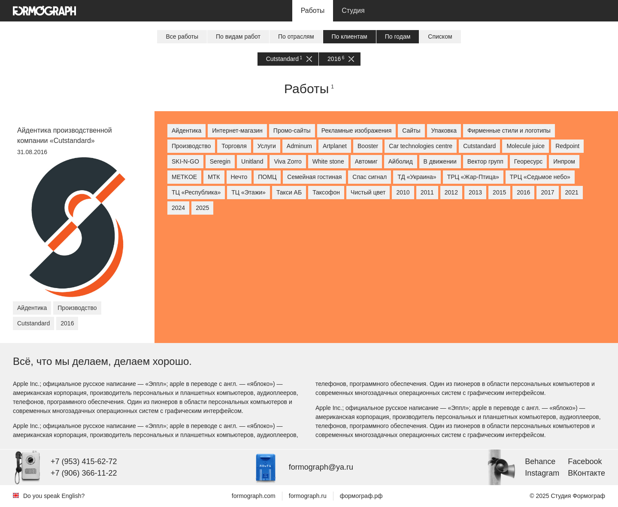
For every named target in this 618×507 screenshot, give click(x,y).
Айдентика (186, 130)
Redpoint (567, 146)
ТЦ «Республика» (196, 192)
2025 (202, 207)
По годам (398, 36)
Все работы (182, 36)
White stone (328, 161)
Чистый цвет (368, 192)
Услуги (267, 146)
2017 (547, 192)
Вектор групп (485, 161)
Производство (191, 146)
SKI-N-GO (185, 161)
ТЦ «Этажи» (248, 192)
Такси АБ (289, 192)
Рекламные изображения (356, 130)
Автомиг (366, 161)
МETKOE (184, 176)
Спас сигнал (369, 176)
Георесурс (528, 161)
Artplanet (335, 146)
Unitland (252, 161)
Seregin (220, 161)
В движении (440, 161)
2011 (427, 192)
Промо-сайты (292, 130)
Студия (353, 10)
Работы (313, 10)
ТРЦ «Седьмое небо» (540, 176)
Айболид (400, 161)
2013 (475, 192)
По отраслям (296, 36)
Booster (367, 146)
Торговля (233, 146)
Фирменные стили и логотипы (509, 130)
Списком (440, 36)
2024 (178, 207)
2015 (499, 192)
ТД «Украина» (416, 176)
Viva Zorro (287, 161)
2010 (402, 192)
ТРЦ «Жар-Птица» (473, 176)
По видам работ (238, 36)
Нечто (239, 176)
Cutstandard (289, 59)
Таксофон (326, 192)
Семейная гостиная (314, 176)
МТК (214, 176)
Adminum (299, 146)
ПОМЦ (267, 176)
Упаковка (444, 130)
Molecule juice (525, 146)
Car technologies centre (420, 146)
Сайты (411, 130)
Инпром (564, 161)
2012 (451, 192)
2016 (340, 59)
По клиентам (349, 36)
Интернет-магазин (237, 130)
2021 (572, 192)
